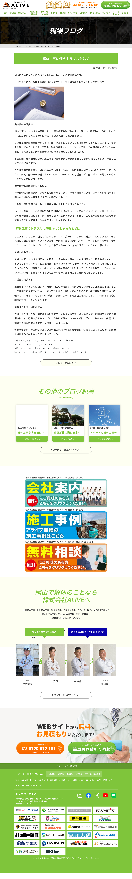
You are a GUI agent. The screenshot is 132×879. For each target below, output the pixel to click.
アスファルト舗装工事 (34, 13)
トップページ (19, 774)
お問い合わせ (36, 786)
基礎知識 (54, 13)
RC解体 (70, 774)
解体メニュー (22, 13)
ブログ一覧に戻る (65, 362)
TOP (5, 13)
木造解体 (51, 774)
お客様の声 (83, 13)
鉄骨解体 (61, 774)
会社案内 (13, 13)
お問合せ (125, 13)
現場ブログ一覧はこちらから (65, 450)
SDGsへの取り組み (116, 13)
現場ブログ (106, 13)
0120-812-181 (87, 5)
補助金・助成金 (95, 13)
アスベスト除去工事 (44, 13)
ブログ (30, 46)
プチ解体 (78, 774)
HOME (18, 46)
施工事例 (63, 13)
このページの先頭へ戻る (66, 766)
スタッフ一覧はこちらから (65, 695)
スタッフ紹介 (72, 13)
